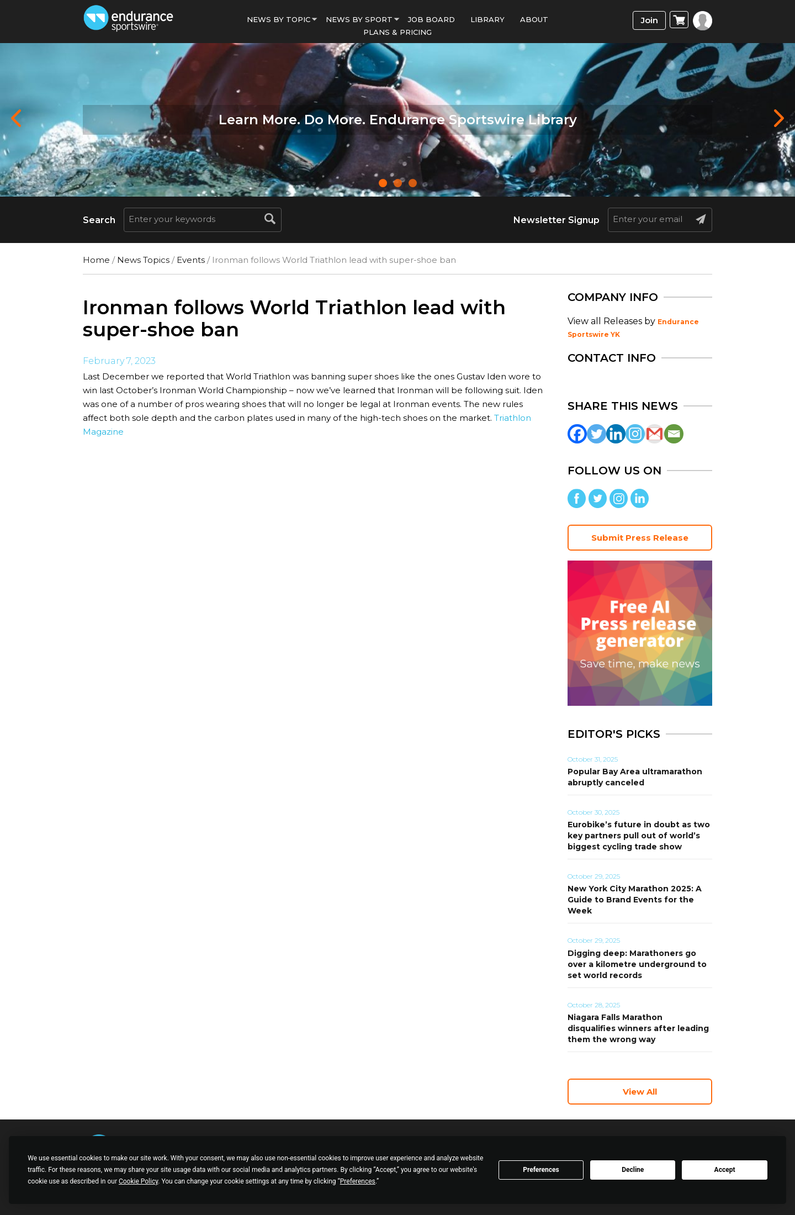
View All (640, 1091)
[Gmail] (654, 433)
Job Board (431, 19)
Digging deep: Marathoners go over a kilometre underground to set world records (637, 964)
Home (96, 260)
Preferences (541, 1170)
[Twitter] (596, 433)
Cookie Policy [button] (138, 1181)
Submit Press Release (639, 537)
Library (487, 19)
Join (649, 20)
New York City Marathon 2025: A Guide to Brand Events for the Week (635, 900)
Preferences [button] (357, 1181)
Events (191, 260)
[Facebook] (577, 433)
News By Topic (278, 19)
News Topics (143, 260)
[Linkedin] (616, 433)
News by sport (359, 19)
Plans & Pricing (397, 32)
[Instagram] (635, 433)
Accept (724, 1170)
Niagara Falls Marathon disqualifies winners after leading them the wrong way (638, 1028)
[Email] (673, 433)
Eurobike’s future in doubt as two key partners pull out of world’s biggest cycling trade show (639, 836)
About (534, 19)
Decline (633, 1170)
